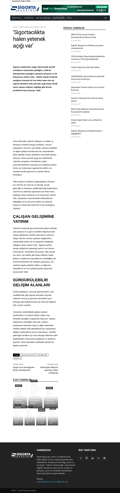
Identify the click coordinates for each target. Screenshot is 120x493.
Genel (15, 27)
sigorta (17, 358)
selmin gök (42, 355)
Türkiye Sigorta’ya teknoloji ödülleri (85, 67)
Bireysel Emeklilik (42, 409)
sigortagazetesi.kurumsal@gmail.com (52, 481)
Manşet (18, 385)
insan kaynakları (28, 355)
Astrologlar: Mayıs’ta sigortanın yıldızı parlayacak (49, 370)
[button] (105, 18)
